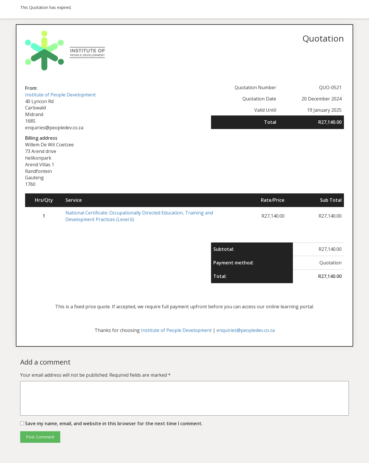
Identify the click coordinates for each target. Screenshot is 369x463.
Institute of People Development (60, 95)
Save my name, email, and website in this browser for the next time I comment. (114, 423)
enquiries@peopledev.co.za (245, 330)
